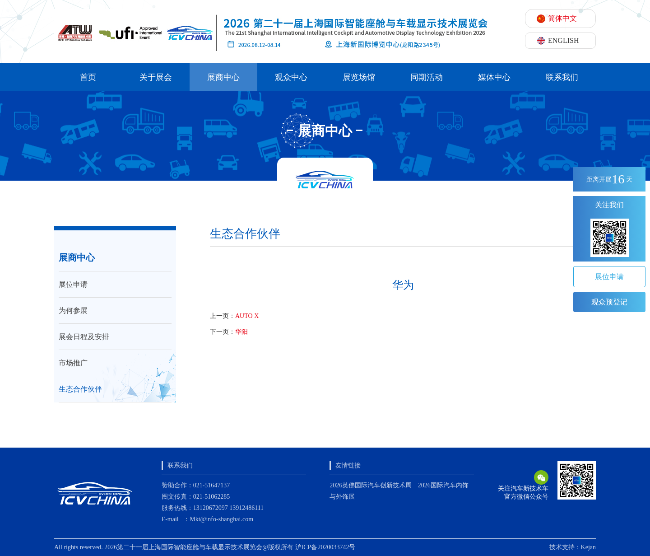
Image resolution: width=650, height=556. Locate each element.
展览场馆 (359, 77)
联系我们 (562, 77)
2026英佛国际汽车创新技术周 (371, 485)
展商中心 (223, 77)
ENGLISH (563, 40)
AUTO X (247, 316)
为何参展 (73, 310)
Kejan (588, 547)
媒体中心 (494, 77)
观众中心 (291, 77)
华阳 (241, 331)
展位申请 (73, 284)
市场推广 (73, 363)
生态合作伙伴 (80, 389)
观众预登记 (609, 302)
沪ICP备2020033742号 (325, 547)
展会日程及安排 (84, 337)
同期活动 (426, 77)
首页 (88, 77)
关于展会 (155, 77)
